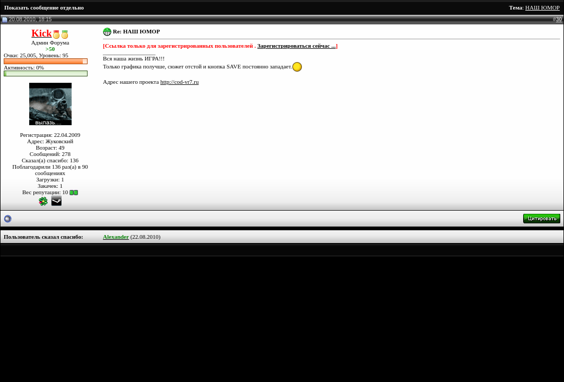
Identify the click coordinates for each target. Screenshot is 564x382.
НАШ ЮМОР (542, 7)
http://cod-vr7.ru (179, 82)
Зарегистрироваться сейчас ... (296, 45)
